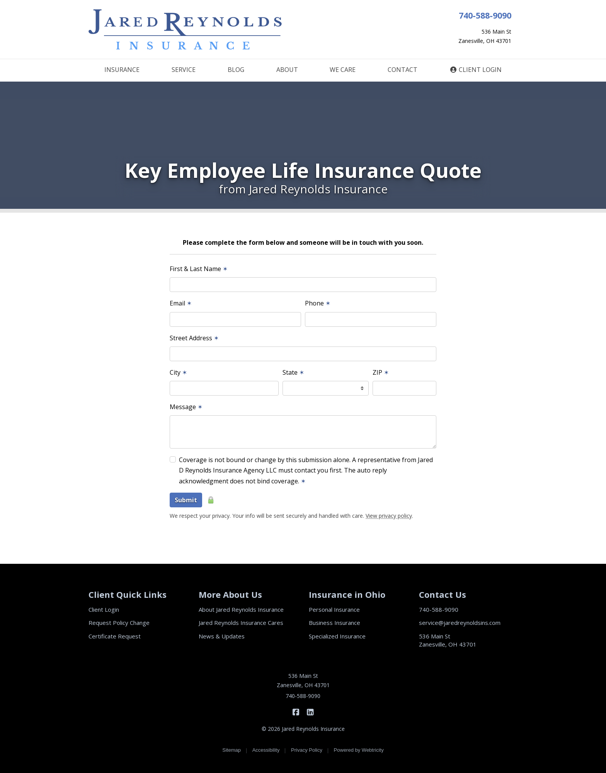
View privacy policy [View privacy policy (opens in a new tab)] (389, 515)
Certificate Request (115, 636)
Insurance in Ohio (347, 594)
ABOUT (287, 69)
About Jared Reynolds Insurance (241, 609)
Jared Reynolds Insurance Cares (241, 622)
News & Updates (222, 636)
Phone (317, 303)
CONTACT (402, 69)
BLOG (236, 69)
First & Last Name (199, 268)
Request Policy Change (119, 622)
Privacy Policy (306, 750)
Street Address (194, 338)
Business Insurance (334, 622)
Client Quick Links (128, 594)
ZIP (381, 372)
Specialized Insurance (337, 636)
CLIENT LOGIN (475, 69)
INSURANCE (122, 69)
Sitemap (231, 750)
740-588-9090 (485, 15)
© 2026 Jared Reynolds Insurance (303, 728)
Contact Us (442, 594)
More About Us (230, 594)
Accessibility (266, 750)
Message (186, 407)
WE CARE (343, 69)
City (178, 372)
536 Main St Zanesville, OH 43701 (448, 640)
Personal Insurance (334, 609)
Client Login (104, 609)
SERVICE (184, 69)
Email (181, 303)
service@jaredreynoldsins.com (459, 622)
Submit (186, 500)
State (293, 372)
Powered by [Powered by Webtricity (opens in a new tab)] (359, 750)
